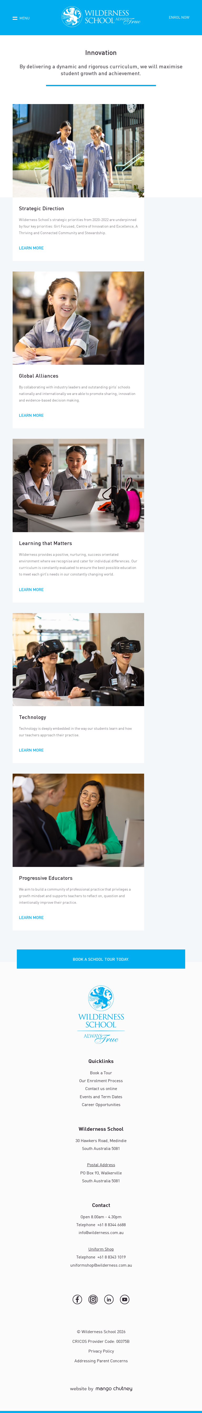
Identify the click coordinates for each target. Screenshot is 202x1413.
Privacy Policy (101, 1351)
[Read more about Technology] (78, 659)
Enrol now (179, 17)
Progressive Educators (46, 877)
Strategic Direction (41, 208)
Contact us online (101, 1089)
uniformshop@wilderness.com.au (101, 1265)
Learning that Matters (45, 542)
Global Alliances (38, 375)
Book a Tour (101, 1073)
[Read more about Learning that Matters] (78, 485)
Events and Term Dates (101, 1097)
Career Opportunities (101, 1105)
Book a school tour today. (101, 959)
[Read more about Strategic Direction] (78, 150)
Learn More (31, 247)
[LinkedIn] (109, 1299)
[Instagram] (93, 1299)
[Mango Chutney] (101, 1391)
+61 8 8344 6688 (111, 1225)
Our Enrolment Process (101, 1081)
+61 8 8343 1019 (111, 1257)
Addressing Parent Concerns (101, 1361)
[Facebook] (77, 1299)
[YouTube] (124, 1299)
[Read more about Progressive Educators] (78, 820)
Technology (32, 716)
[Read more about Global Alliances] (78, 317)
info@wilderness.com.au (101, 1233)
